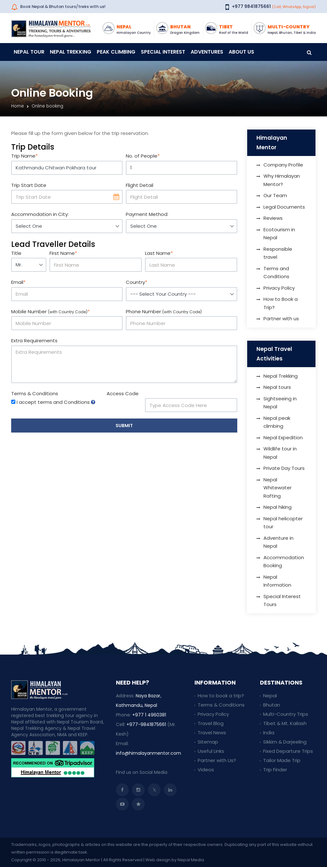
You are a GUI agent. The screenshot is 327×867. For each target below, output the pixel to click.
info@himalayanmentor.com (148, 753)
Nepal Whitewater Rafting (277, 487)
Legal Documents (284, 207)
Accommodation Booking (283, 561)
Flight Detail (139, 185)
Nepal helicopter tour (283, 522)
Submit (124, 425)
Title (16, 253)
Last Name (159, 253)
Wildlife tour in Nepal (280, 452)
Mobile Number (50, 311)
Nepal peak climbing (276, 422)
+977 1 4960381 (149, 715)
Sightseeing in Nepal (280, 402)
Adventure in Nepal (278, 542)
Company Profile (283, 164)
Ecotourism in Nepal (279, 233)
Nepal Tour (29, 52)
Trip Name (24, 155)
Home (17, 106)
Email (18, 282)
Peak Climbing (116, 52)
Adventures (207, 52)
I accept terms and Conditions (53, 402)
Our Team (275, 195)
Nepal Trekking (70, 52)
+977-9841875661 (146, 724)
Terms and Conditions (276, 272)
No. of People (143, 155)
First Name (63, 253)
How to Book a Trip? (280, 303)
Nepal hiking (277, 507)
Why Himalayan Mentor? (281, 180)
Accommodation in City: (40, 214)
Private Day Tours (284, 468)
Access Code (123, 393)
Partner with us (281, 318)
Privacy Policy (279, 288)
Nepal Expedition (283, 437)
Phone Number (164, 311)
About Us (241, 52)
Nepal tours (277, 387)
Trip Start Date (28, 185)
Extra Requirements (34, 340)
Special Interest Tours (282, 600)
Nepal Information (277, 581)
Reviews (273, 218)
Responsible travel (277, 253)
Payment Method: (147, 214)
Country (136, 282)
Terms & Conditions (34, 393)
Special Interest (163, 52)
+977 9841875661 (251, 6)
